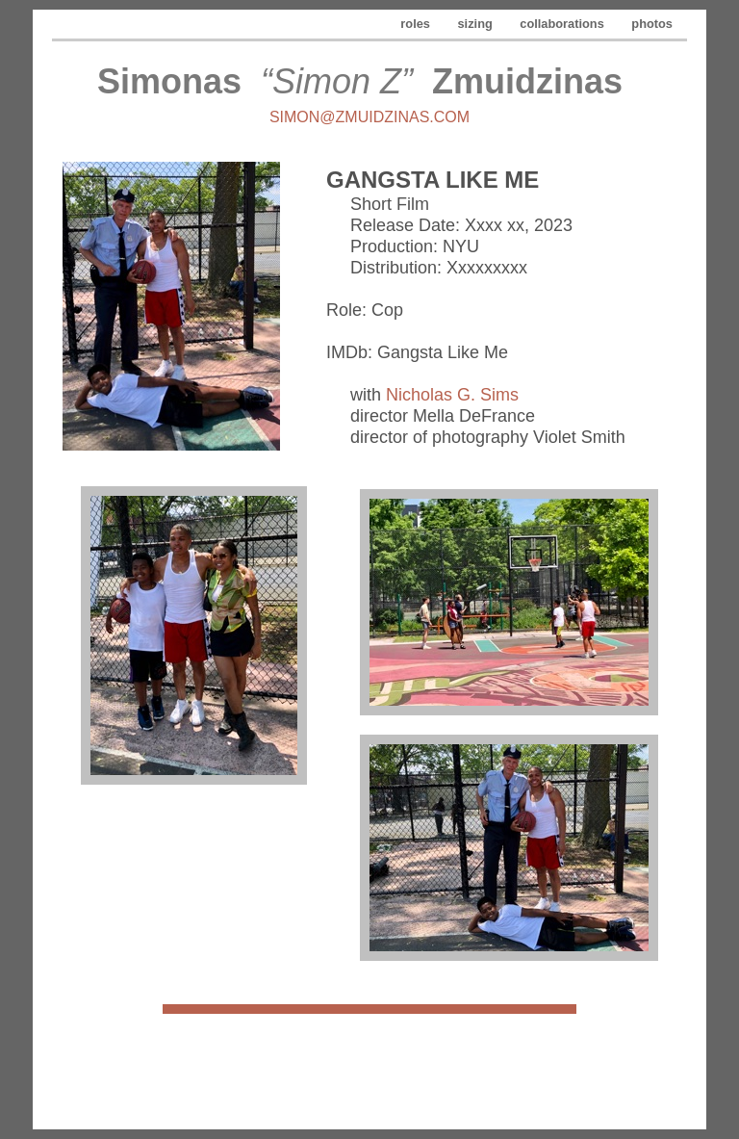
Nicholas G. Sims (452, 394)
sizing (477, 23)
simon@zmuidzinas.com (369, 117)
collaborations (563, 23)
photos (652, 23)
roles (416, 23)
